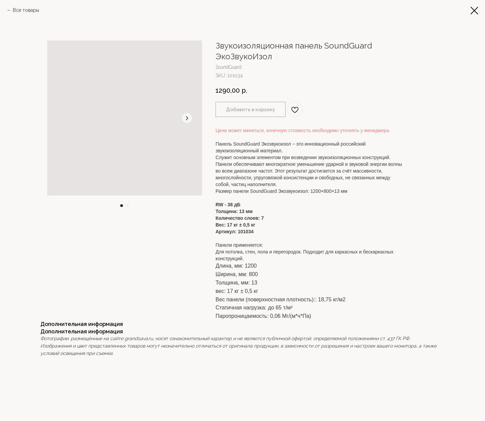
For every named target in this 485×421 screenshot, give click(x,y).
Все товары (26, 10)
